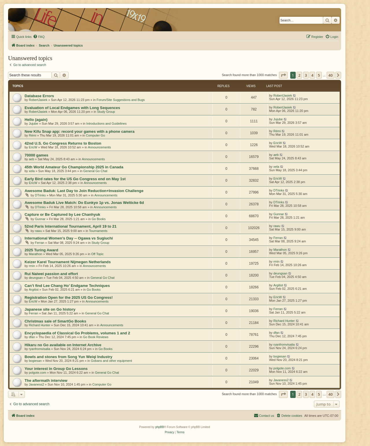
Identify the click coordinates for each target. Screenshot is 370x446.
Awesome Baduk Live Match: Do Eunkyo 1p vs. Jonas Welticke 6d (84, 202)
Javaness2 (36, 384)
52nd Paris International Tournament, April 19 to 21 (70, 226)
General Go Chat (95, 171)
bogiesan (35, 360)
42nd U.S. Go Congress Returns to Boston (63, 143)
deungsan (36, 277)
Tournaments (98, 231)
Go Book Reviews (95, 337)
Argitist (34, 289)
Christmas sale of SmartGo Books (55, 321)
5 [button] (319, 75)
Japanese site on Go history (50, 309)
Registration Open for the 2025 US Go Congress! (69, 297)
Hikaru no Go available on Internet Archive (63, 345)
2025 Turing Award (41, 250)
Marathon (35, 254)
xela (32, 171)
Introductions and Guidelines (106, 123)
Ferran (39, 242)
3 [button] (306, 75)
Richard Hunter (39, 325)
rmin (32, 266)
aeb (31, 159)
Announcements (99, 147)
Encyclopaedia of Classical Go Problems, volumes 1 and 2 (77, 333)
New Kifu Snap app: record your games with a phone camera (79, 131)
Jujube (33, 123)
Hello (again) (36, 119)
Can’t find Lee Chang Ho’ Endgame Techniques (67, 285)
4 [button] (312, 75)
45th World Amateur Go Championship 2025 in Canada (74, 167)
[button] (283, 75)
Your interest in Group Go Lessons (56, 368)
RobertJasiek (38, 100)
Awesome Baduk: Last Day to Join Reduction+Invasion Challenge (84, 191)
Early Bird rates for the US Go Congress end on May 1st (75, 179)
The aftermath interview (46, 380)
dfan (32, 337)
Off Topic (97, 254)
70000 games (36, 155)
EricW (33, 147)
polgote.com (37, 372)
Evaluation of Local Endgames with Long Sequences (72, 108)
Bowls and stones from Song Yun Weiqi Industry (68, 357)
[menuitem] (39, 36)
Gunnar (40, 219)
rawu (38, 231)
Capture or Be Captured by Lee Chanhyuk (62, 214)
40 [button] (330, 75)
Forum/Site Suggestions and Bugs (121, 100)
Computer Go (95, 135)
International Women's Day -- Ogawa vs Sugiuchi (69, 238)
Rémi (32, 135)
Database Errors (39, 96)
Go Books (99, 219)
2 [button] (299, 75)
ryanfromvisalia (39, 349)
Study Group (106, 111)
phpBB (159, 427)
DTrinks (40, 195)
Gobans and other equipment (111, 360)
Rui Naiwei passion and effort (51, 274)
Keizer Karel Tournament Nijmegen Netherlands (68, 262)
